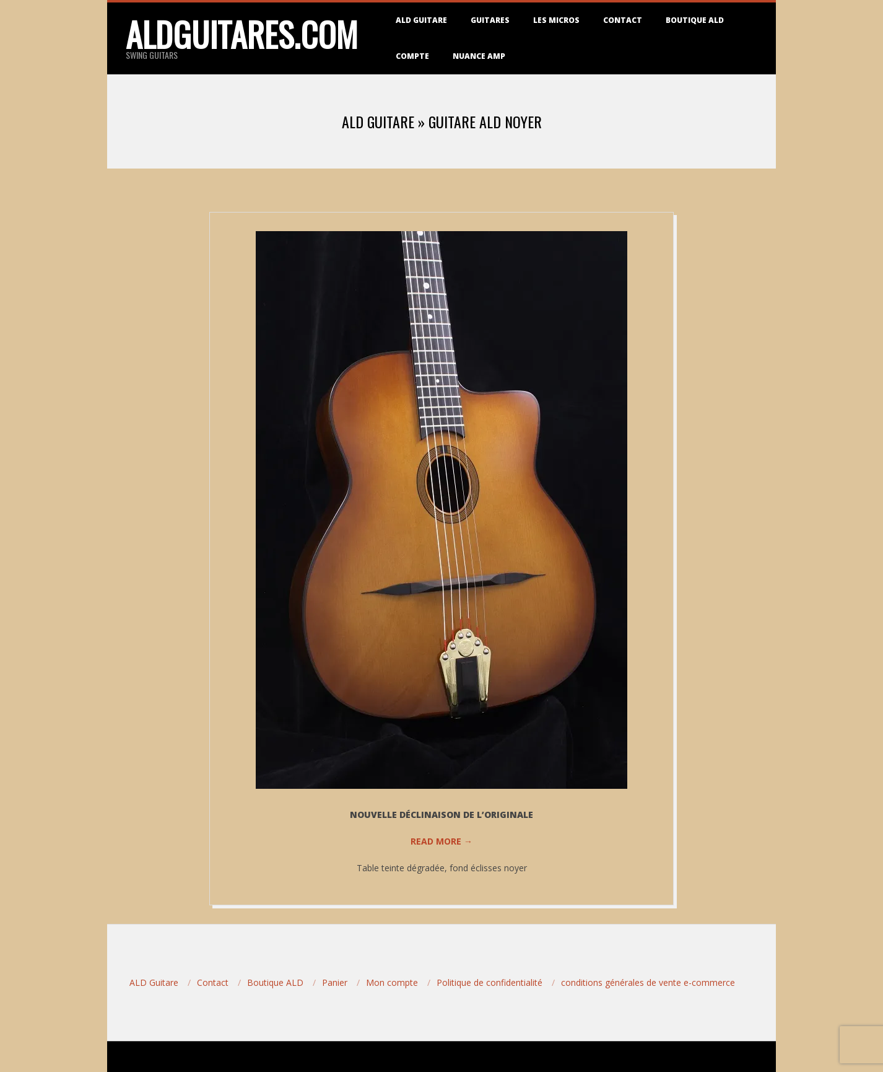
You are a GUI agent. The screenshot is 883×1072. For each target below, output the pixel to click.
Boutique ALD (695, 20)
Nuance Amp (479, 56)
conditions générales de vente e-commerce (648, 982)
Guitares (490, 20)
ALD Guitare (421, 20)
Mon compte (392, 982)
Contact (622, 20)
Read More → (441, 841)
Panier (334, 982)
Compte (412, 56)
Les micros (556, 20)
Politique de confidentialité (489, 982)
